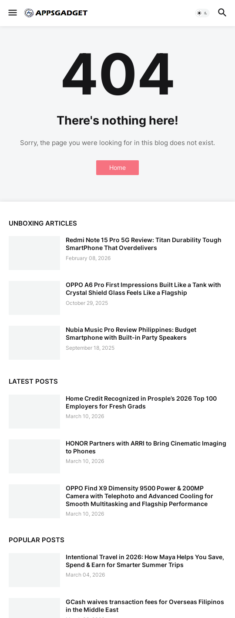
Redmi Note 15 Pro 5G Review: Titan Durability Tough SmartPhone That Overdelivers (144, 243)
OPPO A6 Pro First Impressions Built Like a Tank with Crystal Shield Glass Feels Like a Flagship (143, 288)
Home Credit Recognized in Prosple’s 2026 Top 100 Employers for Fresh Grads (141, 402)
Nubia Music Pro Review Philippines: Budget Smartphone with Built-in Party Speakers (131, 333)
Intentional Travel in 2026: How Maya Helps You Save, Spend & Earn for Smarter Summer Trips (145, 560)
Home (117, 167)
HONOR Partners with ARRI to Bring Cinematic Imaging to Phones (146, 447)
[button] (12, 13)
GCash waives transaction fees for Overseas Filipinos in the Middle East (145, 605)
